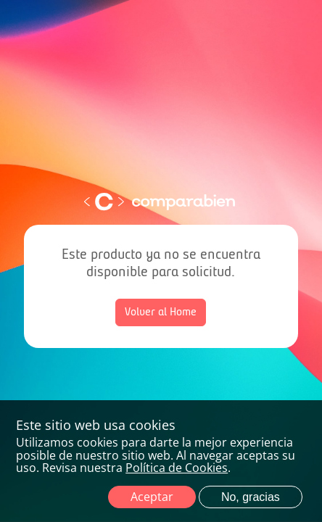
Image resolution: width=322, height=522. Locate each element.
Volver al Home (161, 312)
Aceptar (152, 497)
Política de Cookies (176, 468)
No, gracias (250, 497)
